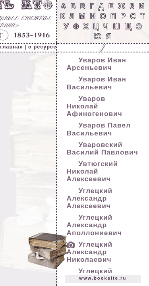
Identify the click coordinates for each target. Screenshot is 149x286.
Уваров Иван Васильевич (96, 83)
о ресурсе (42, 47)
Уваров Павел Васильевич (99, 129)
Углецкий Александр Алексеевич (90, 198)
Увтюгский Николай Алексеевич (92, 171)
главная (11, 47)
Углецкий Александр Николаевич (90, 251)
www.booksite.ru (102, 278)
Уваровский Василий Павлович (102, 148)
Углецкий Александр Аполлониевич (94, 224)
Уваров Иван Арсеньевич (96, 64)
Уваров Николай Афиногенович (94, 106)
